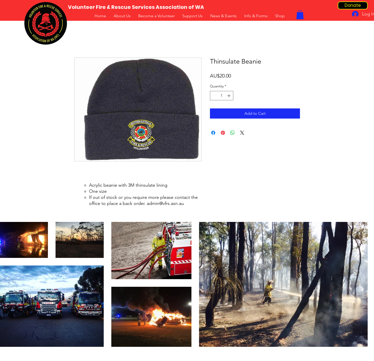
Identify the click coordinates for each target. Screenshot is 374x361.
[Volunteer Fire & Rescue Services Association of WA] (136, 7)
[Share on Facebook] (213, 133)
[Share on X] (242, 133)
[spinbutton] (221, 95)
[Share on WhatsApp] (232, 133)
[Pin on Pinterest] (223, 133)
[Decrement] (214, 95)
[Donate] (353, 5)
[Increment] (229, 95)
